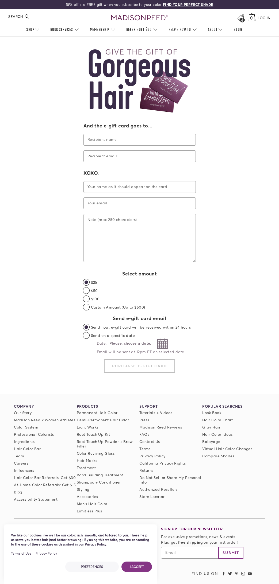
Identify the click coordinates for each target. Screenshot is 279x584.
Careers (21, 463)
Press (144, 420)
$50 (94, 290)
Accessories (87, 496)
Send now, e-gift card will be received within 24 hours (141, 327)
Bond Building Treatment (100, 475)
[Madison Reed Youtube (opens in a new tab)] (250, 573)
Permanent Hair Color (97, 412)
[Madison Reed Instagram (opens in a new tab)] (243, 573)
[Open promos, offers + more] (241, 17)
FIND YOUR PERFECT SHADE (188, 4)
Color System (26, 427)
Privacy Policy (152, 456)
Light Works (87, 427)
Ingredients (24, 441)
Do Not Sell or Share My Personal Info (170, 479)
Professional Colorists (34, 434)
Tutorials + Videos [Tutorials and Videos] (155, 412)
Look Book (211, 412)
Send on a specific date (113, 335)
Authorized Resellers (158, 489)
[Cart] (252, 17)
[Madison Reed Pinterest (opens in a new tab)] (236, 573)
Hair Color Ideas (217, 434)
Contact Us (149, 441)
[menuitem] (238, 30)
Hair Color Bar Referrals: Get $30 (45, 477)
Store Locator (151, 496)
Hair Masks (87, 460)
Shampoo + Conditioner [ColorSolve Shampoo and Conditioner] (99, 482)
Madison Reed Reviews (160, 427)
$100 (95, 299)
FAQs (144, 434)
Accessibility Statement (36, 499)
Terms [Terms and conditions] (144, 448)
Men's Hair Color (92, 503)
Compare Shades (218, 456)
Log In (264, 18)
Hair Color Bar (27, 448)
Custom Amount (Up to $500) (118, 307)
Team (19, 456)
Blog (18, 492)
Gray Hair (211, 427)
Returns (146, 470)
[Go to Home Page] (139, 17)
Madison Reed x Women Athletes (44, 420)
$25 (94, 282)
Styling (83, 489)
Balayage (211, 441)
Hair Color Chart (217, 420)
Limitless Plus (89, 511)
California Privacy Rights (162, 463)
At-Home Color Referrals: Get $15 (45, 484)
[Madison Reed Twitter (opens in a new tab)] (230, 573)
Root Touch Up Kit (93, 434)
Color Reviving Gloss (95, 453)
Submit (231, 552)
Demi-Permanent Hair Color (103, 420)
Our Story (23, 412)
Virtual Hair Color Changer (227, 448)
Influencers (24, 470)
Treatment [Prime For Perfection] (86, 467)
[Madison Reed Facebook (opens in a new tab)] (223, 573)
